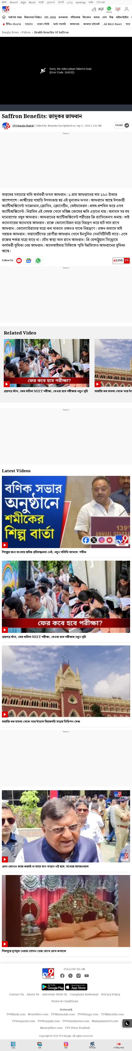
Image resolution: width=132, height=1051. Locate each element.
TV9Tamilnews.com (75, 1021)
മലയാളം (81, 2)
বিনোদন (87, 17)
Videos (26, 32)
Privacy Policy (110, 994)
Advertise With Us (54, 994)
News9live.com (38, 1014)
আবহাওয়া (74, 24)
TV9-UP (100, 2)
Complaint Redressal (84, 994)
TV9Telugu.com (88, 1014)
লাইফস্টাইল (122, 17)
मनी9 (91, 2)
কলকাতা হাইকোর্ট (91, 24)
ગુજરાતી (51, 2)
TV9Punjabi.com (49, 1021)
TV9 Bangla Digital (23, 126)
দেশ (104, 17)
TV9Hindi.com (16, 1014)
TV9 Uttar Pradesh (77, 1028)
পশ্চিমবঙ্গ (75, 17)
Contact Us (16, 994)
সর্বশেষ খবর (15, 17)
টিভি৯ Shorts (13, 24)
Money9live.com (51, 1028)
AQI (101, 9)
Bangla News (10, 32)
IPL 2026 (50, 17)
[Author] (6, 126)
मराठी (41, 2)
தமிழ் (70, 2)
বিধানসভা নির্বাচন (33, 17)
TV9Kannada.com (63, 1014)
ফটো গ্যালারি (59, 24)
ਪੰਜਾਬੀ (61, 2)
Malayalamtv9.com (105, 1021)
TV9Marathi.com (112, 1014)
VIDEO (29, 24)
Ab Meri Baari (113, 24)
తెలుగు (32, 2)
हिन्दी (4, 2)
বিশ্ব (111, 17)
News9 (14, 2)
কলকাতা (63, 17)
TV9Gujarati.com (23, 1021)
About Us (33, 994)
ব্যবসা (97, 17)
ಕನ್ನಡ (23, 2)
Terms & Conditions (64, 1001)
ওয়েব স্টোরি (43, 24)
